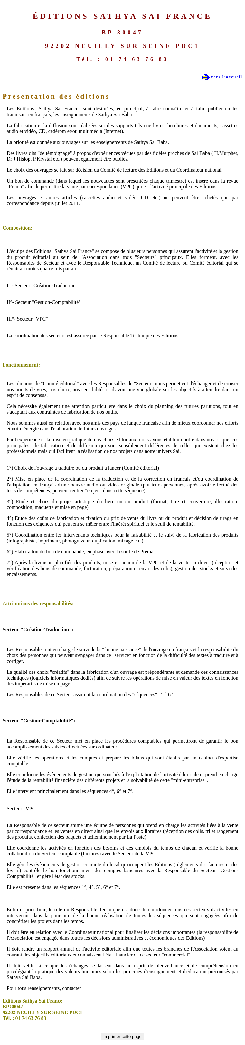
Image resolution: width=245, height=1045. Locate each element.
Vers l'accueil (226, 76)
